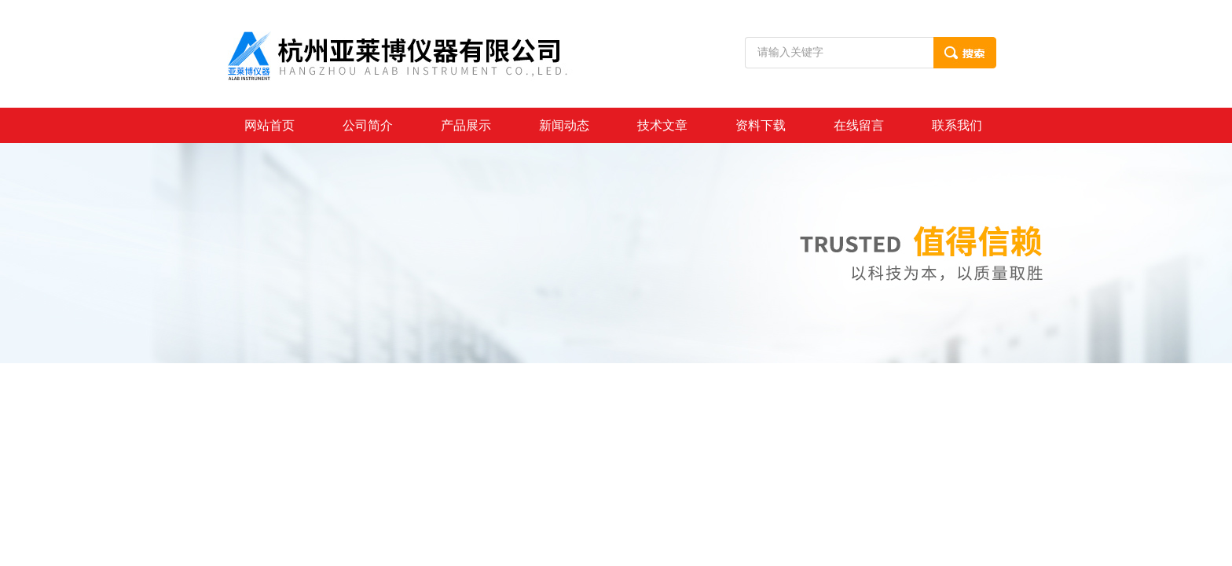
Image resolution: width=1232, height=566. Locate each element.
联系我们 (957, 125)
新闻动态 (564, 125)
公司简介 (368, 125)
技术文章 (662, 125)
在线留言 (859, 125)
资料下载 (760, 125)
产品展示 (466, 125)
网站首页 (269, 125)
